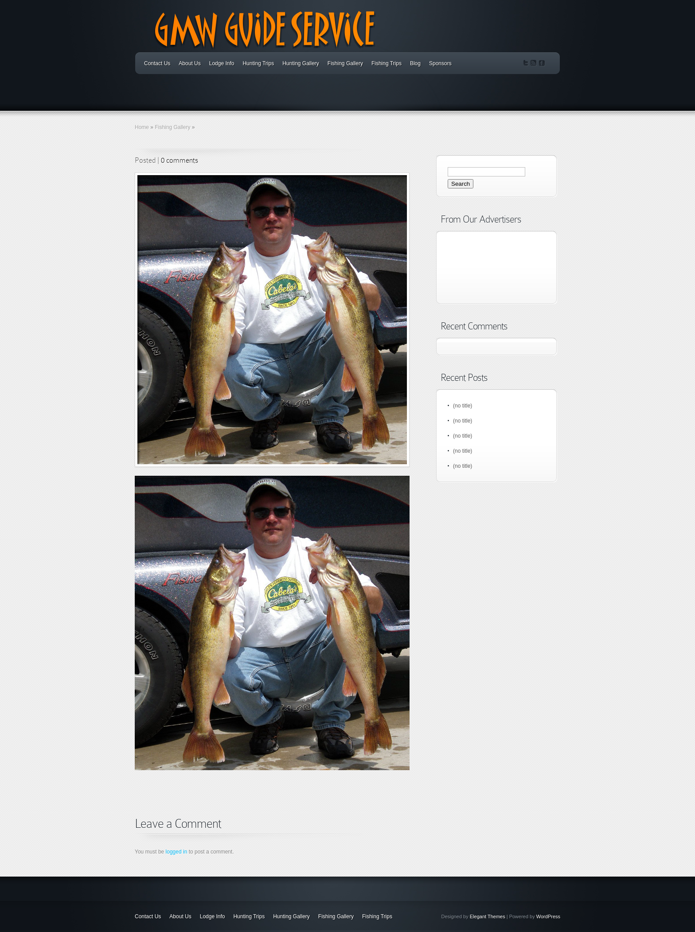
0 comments (179, 160)
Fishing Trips (386, 63)
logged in (176, 852)
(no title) (462, 406)
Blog (415, 63)
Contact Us (157, 63)
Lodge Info (221, 63)
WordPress (548, 916)
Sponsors (440, 63)
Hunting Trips (258, 63)
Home (142, 127)
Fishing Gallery (345, 63)
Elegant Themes (487, 916)
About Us (189, 63)
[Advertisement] (238, 805)
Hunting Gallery (300, 63)
